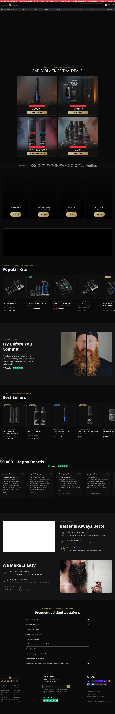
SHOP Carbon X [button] (37, 112)
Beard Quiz (25, 5)
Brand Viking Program (7, 699)
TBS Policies (4, 697)
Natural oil (17, 702)
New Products (76, 9)
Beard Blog (17, 690)
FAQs (2, 685)
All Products (4, 688)
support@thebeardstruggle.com (95, 696)
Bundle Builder (5, 690)
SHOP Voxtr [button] (78, 153)
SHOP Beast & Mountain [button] (37, 153)
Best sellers (94, 9)
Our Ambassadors (19, 695)
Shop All (110, 9)
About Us (16, 685)
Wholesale (17, 697)
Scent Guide (33, 5)
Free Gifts (16, 692)
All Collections (18, 688)
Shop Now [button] (16, 214)
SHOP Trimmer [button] (77, 112)
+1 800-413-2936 (91, 694)
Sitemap (3, 702)
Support (16, 699)
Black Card (4, 695)
